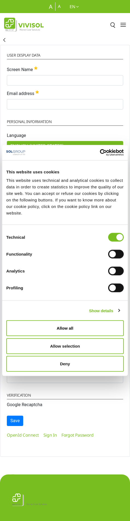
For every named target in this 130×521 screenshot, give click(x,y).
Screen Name (22, 69)
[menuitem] (23, 435)
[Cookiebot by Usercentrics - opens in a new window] (100, 152)
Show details (101, 310)
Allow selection (65, 346)
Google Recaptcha (24, 404)
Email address (23, 93)
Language (16, 135)
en (74, 7)
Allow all (65, 328)
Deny (65, 363)
